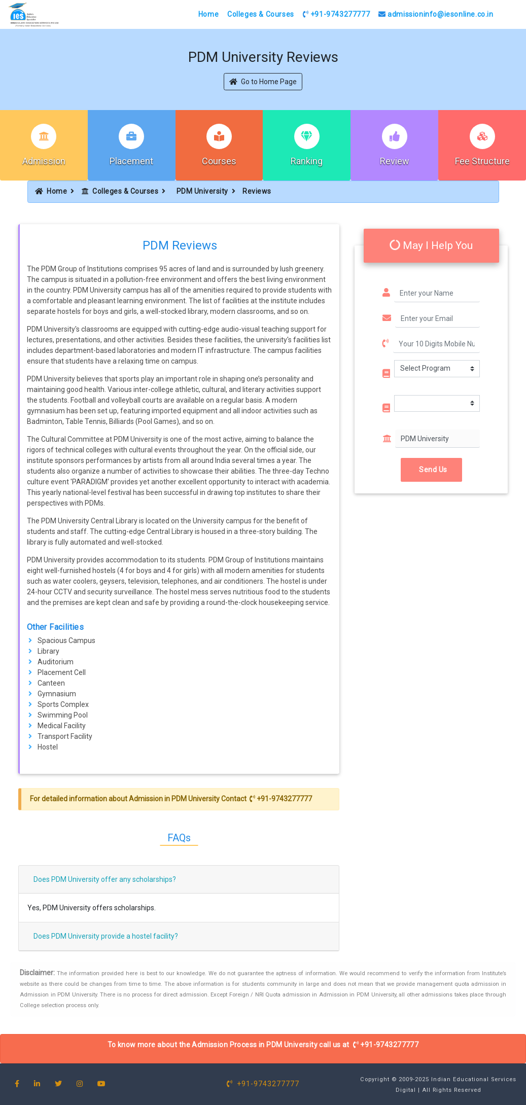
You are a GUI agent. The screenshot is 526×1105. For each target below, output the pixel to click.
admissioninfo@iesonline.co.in (436, 14)
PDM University (202, 191)
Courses (219, 161)
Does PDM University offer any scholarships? (104, 879)
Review (394, 161)
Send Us (431, 470)
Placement (131, 161)
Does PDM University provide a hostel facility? (105, 936)
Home (208, 14)
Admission (43, 161)
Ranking (307, 161)
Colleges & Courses (260, 14)
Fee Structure (482, 161)
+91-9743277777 (336, 14)
